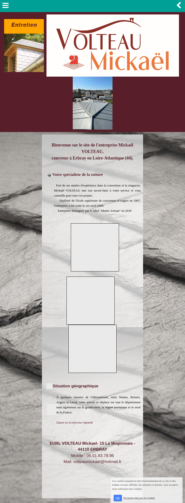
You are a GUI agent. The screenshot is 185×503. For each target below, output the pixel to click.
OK (118, 498)
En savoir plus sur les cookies (139, 497)
